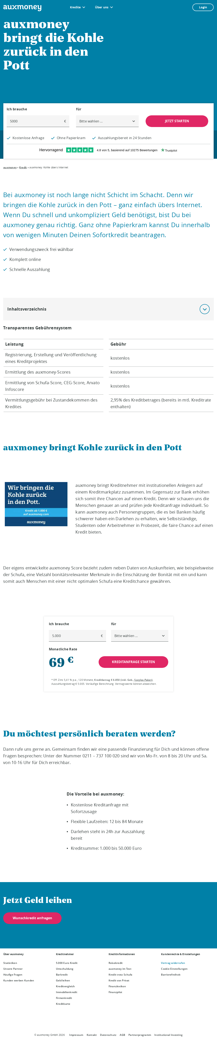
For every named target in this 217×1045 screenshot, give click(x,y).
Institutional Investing (168, 1035)
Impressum (76, 1035)
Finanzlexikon (117, 986)
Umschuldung (65, 969)
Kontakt (92, 1035)
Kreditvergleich (65, 986)
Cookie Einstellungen (174, 969)
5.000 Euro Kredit (67, 963)
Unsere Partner (13, 969)
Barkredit (62, 974)
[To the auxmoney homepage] (22, 8)
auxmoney (9, 167)
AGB (122, 1035)
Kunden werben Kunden (18, 980)
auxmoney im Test (120, 969)
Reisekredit (116, 963)
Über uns (102, 7)
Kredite (75, 7)
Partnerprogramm (139, 1035)
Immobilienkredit (66, 992)
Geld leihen (63, 980)
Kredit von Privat (119, 980)
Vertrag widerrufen (173, 963)
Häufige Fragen (13, 974)
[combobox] (107, 121)
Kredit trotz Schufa (120, 974)
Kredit (23, 167)
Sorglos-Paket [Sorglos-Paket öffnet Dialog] (142, 680)
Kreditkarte (63, 1004)
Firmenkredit (64, 998)
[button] (205, 309)
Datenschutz (108, 1035)
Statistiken (10, 963)
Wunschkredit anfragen (32, 918)
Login (203, 7)
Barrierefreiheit (170, 974)
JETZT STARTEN (177, 121)
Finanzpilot (115, 992)
